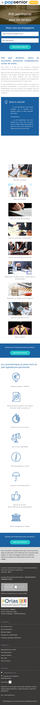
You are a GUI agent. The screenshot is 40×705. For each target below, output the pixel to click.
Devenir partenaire (6, 629)
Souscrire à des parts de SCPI (20, 318)
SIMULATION (33, 2)
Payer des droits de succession (20, 218)
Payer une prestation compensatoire (20, 238)
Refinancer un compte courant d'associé (20, 298)
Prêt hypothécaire (6, 652)
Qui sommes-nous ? (6, 626)
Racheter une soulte (20, 180)
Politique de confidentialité (9, 635)
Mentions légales (6, 632)
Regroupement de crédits (8, 649)
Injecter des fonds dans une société (20, 257)
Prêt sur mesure (20, 337)
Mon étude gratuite (20, 353)
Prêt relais (4, 658)
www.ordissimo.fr (10, 695)
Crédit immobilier (6, 655)
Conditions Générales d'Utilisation (11, 637)
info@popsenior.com (10, 672)
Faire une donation (20, 199)
